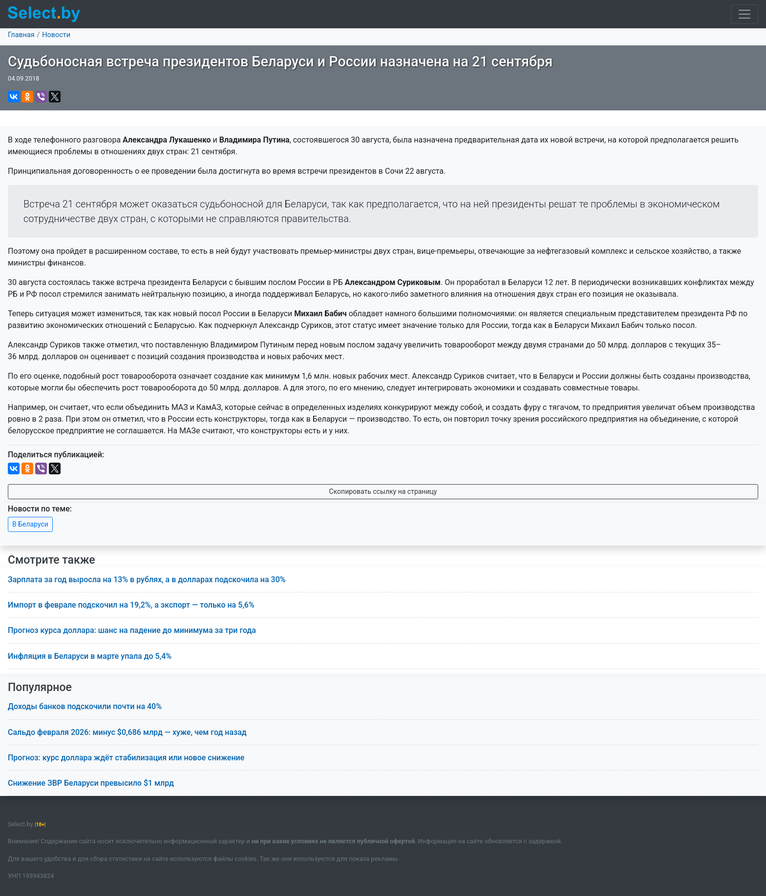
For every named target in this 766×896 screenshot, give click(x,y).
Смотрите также (51, 560)
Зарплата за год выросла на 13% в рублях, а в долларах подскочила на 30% (147, 579)
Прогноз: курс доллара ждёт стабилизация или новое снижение (126, 757)
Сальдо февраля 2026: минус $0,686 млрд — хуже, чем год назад (127, 732)
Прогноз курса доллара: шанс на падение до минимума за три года (132, 630)
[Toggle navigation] (744, 14)
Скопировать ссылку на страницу (383, 491)
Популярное (40, 687)
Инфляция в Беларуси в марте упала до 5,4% (89, 656)
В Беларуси (30, 524)
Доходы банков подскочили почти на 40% (85, 706)
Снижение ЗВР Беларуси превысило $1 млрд (91, 783)
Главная (21, 35)
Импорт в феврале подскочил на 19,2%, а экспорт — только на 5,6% (131, 605)
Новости (56, 35)
